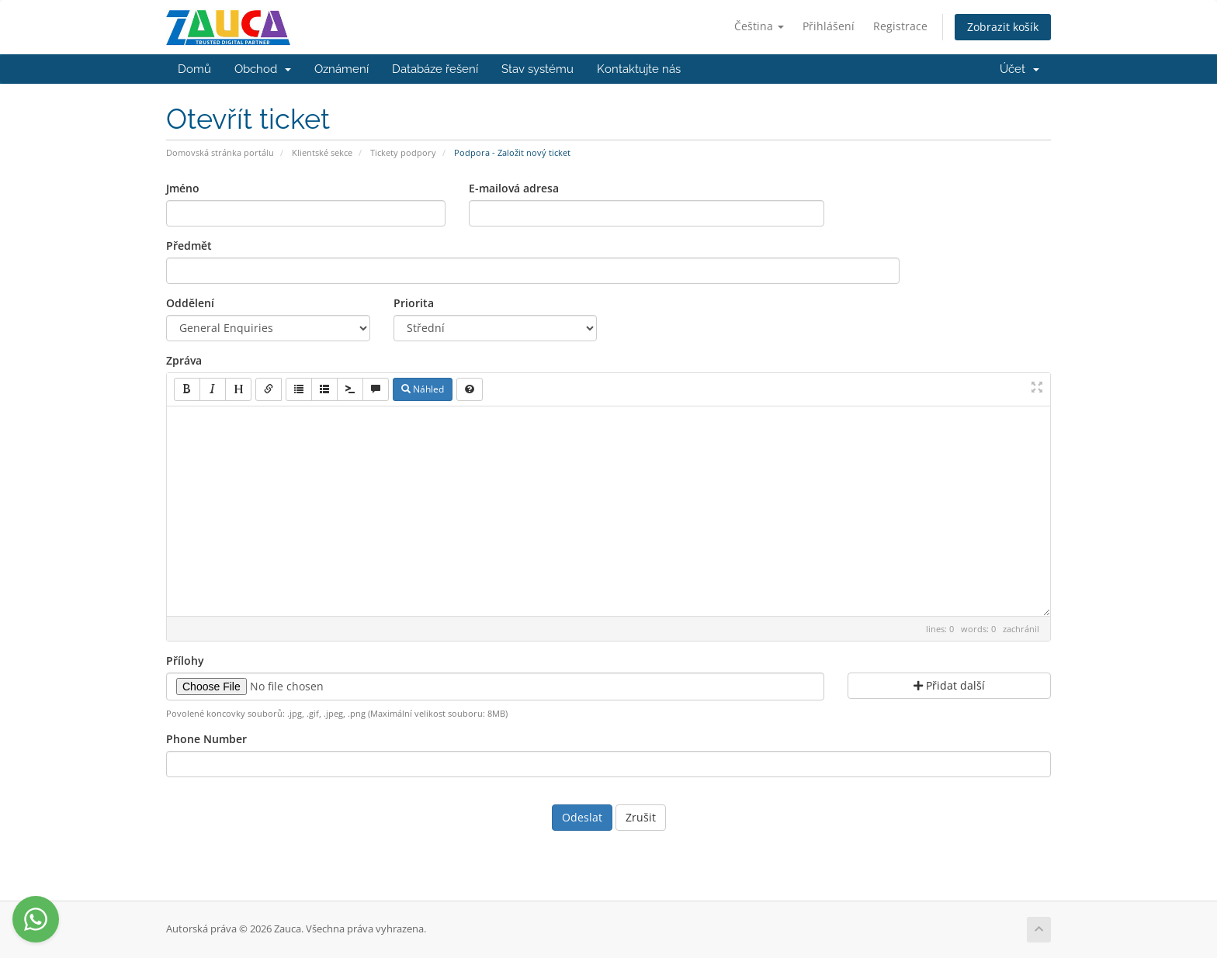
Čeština (759, 26)
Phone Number (206, 738)
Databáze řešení (435, 69)
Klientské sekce (322, 152)
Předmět (189, 245)
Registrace (900, 26)
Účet (1019, 69)
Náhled (422, 389)
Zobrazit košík (1002, 26)
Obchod (262, 69)
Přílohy (185, 660)
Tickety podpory (403, 152)
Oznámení (341, 69)
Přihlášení (829, 26)
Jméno (182, 188)
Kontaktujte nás (639, 69)
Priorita (414, 303)
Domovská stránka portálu (220, 152)
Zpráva (184, 360)
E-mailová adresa (514, 188)
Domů (194, 69)
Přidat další (949, 685)
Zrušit (641, 817)
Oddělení (190, 303)
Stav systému (537, 69)
